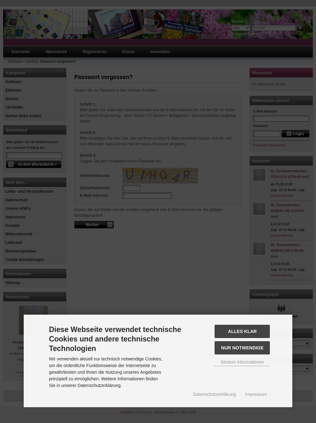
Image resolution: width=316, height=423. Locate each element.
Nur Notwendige (242, 347)
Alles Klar (242, 331)
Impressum (256, 394)
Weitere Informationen (242, 362)
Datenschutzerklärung (214, 394)
